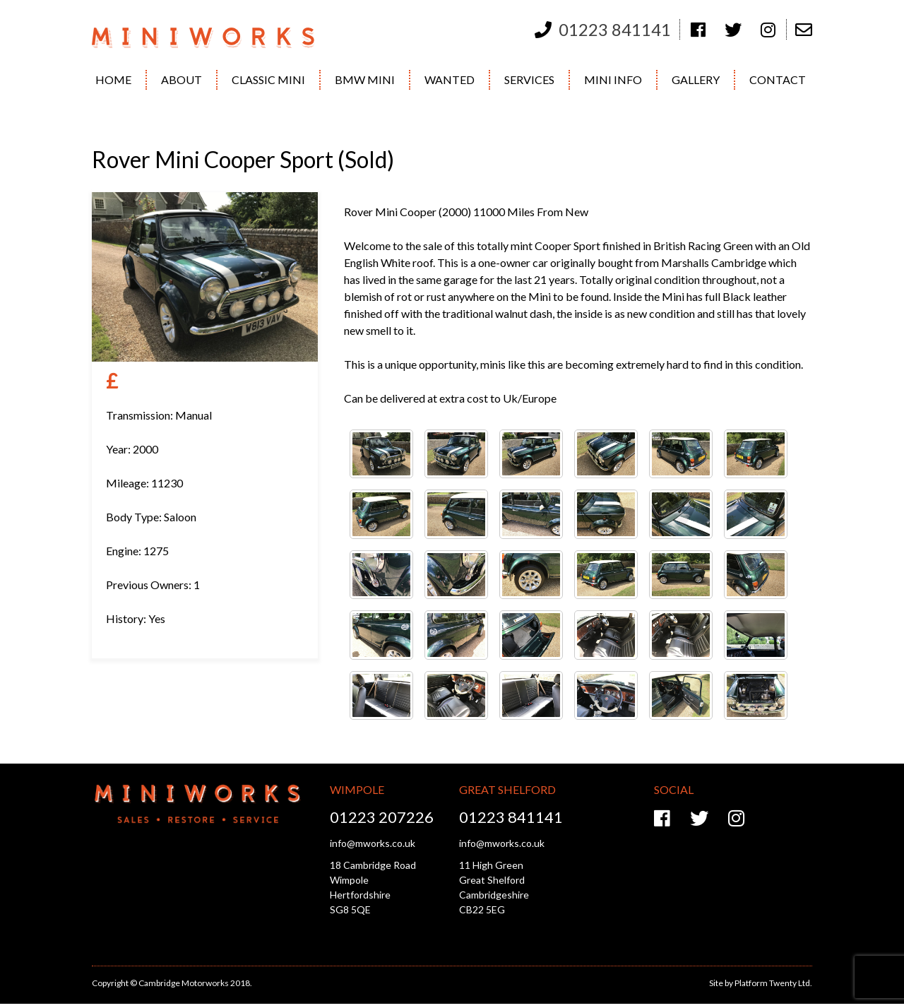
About (181, 79)
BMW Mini (365, 79)
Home (113, 79)
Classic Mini (268, 79)
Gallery (696, 79)
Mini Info (613, 79)
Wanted (449, 79)
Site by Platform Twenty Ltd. (760, 983)
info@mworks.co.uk (372, 843)
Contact (777, 79)
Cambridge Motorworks (213, 38)
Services (529, 79)
